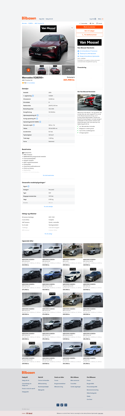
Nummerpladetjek (43, 387)
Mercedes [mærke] (24, 23)
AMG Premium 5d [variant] (39, 23)
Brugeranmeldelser (59, 384)
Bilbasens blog (58, 387)
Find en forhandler (43, 380)
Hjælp (88, 396)
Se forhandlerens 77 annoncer (88, 51)
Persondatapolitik (92, 387)
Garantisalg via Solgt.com (26, 384)
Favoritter (73, 384)
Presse (89, 380)
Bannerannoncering (92, 390)
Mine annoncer (75, 380)
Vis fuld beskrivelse (48, 175)
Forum (56, 380)
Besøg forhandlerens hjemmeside (89, 56)
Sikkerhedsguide (91, 393)
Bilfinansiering (42, 384)
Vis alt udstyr (48, 234)
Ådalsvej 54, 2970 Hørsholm (88, 53)
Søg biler (41, 19)
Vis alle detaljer (48, 206)
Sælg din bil (49, 19)
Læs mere (100, 413)
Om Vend (89, 399)
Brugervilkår (90, 384)
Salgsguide (25, 392)
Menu (100, 19)
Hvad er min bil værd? (28, 388)
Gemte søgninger (76, 387)
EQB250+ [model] (30, 23)
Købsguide (41, 390)
